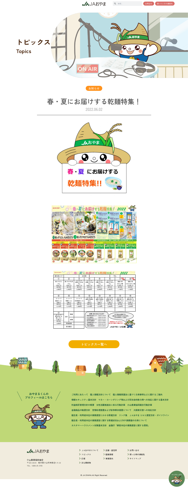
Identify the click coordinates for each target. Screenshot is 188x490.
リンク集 (123, 425)
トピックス (86, 465)
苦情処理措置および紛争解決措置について (111, 420)
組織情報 (109, 465)
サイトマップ (135, 469)
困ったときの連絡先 (165, 3)
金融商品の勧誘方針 (80, 420)
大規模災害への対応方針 (144, 420)
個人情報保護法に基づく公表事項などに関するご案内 (137, 405)
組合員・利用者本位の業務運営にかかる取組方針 (94, 425)
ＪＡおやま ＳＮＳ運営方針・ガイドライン (149, 425)
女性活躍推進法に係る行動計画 (110, 415)
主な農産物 (86, 473)
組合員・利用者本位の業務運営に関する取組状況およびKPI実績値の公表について (109, 431)
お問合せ (148, 3)
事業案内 (109, 469)
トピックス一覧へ (94, 355)
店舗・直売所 (111, 460)
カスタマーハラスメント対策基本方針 (89, 436)
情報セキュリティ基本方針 (83, 410)
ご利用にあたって (79, 405)
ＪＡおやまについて (89, 460)
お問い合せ (134, 460)
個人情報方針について (100, 405)
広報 (83, 469)
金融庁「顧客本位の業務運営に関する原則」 (129, 436)
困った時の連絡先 (137, 465)
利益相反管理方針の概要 (82, 415)
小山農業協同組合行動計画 (139, 415)
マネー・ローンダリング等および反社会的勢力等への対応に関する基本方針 (133, 410)
